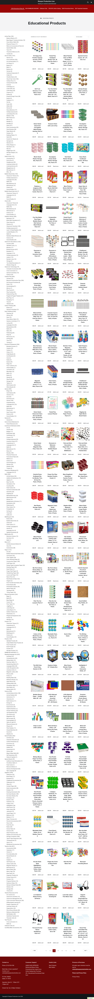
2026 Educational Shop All (17, 8)
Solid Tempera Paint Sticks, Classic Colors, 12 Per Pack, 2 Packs (82, 349)
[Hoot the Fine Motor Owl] (67, 852)
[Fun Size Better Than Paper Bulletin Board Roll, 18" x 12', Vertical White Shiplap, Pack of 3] (67, 79)
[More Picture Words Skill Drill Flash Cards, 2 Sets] (67, 176)
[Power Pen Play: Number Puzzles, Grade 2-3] (52, 465)
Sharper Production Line (46, 1)
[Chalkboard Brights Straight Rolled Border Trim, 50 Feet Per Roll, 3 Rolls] (82, 371)
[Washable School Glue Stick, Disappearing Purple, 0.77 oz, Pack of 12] (67, 591)
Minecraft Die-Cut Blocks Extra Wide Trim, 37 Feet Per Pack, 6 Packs (37, 316)
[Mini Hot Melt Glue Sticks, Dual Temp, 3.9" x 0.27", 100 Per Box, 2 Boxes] (82, 821)
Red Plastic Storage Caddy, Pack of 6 (37, 507)
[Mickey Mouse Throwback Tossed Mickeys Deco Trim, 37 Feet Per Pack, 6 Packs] (82, 303)
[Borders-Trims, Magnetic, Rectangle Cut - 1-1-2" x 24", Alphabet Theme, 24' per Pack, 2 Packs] (67, 336)
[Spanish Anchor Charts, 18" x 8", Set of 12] (82, 46)
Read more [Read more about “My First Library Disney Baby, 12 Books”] (55, 581)
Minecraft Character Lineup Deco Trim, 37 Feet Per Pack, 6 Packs (83, 729)
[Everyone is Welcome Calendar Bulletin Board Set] (52, 433)
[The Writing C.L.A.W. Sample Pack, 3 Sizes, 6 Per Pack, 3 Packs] (82, 624)
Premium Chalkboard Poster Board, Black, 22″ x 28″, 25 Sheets (83, 698)
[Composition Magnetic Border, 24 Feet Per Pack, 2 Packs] (52, 208)
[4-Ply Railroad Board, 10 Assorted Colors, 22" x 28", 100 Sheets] (52, 685)
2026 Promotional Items (68, 8)
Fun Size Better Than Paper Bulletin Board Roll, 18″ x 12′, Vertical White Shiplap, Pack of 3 (67, 94)
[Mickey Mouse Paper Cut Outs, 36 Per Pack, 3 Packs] (37, 747)
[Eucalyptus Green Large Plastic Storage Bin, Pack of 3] (82, 114)
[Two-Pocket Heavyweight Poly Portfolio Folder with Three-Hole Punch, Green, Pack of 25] (82, 747)
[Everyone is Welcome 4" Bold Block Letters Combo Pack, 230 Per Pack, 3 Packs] (82, 208)
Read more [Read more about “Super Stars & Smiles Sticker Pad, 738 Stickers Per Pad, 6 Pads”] (86, 197)
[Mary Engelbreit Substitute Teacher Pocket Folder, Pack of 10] (67, 465)
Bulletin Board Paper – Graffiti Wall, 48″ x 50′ (37, 696)
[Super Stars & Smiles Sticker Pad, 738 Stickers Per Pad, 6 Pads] (82, 176)
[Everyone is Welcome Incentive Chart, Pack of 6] (37, 241)
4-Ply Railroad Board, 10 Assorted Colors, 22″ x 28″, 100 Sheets (52, 698)
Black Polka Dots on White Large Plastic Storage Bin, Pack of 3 (83, 509)
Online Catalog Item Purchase (33, 971)
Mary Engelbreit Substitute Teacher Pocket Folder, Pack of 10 (67, 478)
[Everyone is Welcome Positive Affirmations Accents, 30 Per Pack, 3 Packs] (52, 241)
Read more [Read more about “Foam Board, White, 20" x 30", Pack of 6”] (55, 841)
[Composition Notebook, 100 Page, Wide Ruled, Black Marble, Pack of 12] (67, 782)
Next (86, 950)
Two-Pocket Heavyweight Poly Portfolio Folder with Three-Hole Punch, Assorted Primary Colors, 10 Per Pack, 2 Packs (37, 799)
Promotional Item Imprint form (33, 969)
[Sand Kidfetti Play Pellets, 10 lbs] (82, 591)
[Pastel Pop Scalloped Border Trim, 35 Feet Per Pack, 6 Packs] (52, 46)
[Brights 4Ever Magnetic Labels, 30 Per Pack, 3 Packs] (67, 496)
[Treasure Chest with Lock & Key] (52, 114)
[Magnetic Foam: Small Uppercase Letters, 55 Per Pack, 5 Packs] (52, 496)
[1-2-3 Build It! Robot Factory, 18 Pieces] (37, 885)
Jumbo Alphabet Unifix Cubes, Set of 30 (52, 929)
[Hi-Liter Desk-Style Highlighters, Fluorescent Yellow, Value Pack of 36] (37, 852)
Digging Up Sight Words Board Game (83, 413)
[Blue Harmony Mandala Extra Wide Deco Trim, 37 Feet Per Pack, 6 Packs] (37, 336)
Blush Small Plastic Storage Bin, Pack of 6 (37, 158)
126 (74, 950)
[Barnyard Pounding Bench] (82, 852)
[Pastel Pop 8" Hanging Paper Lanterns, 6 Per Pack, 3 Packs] (67, 208)
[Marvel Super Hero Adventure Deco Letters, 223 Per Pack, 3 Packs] (52, 336)
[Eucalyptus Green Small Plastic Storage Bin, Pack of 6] (52, 147)
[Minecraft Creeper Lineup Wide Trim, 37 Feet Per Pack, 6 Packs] (67, 716)
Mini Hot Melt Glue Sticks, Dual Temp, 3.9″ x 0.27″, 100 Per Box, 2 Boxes (82, 834)
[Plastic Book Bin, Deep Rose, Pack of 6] (82, 465)
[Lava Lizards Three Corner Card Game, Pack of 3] (52, 274)
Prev (34, 950)
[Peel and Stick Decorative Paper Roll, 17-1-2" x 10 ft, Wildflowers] (67, 433)
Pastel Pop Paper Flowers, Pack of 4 (67, 413)
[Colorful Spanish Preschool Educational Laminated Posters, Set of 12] (82, 558)
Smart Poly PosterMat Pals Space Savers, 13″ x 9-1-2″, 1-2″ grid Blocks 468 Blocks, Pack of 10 (83, 933)
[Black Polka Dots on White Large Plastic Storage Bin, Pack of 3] (82, 496)
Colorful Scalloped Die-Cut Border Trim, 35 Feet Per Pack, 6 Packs (68, 127)
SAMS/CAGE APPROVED (32, 965)
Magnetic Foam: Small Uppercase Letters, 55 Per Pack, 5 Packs (52, 509)
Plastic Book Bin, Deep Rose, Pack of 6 (83, 476)
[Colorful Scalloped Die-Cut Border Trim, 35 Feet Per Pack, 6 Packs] (67, 114)
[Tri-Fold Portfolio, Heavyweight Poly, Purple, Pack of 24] (67, 747)
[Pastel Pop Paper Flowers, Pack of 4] (67, 402)
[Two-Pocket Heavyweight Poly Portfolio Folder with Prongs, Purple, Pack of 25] (52, 747)
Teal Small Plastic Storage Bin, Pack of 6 (67, 158)
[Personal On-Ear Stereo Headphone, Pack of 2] (37, 918)
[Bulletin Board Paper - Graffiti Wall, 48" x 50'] (37, 685)
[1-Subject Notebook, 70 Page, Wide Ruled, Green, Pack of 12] (52, 782)
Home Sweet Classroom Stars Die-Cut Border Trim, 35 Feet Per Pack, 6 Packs (37, 415)
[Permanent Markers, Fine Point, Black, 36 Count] (82, 527)
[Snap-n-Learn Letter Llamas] (37, 716)
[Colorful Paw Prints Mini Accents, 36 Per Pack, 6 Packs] (37, 274)
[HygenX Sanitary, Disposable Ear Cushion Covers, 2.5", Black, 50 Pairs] (82, 885)
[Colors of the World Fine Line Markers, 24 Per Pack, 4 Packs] (37, 624)
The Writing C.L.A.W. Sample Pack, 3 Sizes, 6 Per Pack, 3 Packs (83, 637)
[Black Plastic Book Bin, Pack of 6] (37, 527)
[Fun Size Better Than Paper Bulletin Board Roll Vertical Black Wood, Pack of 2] (37, 208)
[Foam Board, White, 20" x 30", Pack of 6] (52, 821)
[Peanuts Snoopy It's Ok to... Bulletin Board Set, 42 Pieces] (67, 274)
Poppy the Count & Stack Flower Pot (53, 863)
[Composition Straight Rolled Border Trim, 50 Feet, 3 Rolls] (67, 371)
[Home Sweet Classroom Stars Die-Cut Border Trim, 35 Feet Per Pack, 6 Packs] (37, 402)
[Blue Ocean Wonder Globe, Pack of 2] (67, 656)
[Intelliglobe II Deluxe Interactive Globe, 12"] (82, 656)
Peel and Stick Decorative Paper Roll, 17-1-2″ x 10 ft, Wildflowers (68, 446)
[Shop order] (82, 36)
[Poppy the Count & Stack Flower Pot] (52, 852)
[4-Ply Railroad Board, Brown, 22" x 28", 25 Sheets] (67, 685)
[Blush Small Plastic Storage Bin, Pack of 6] (37, 147)
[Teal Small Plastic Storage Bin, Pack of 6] (67, 147)
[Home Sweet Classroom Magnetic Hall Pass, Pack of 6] (37, 433)
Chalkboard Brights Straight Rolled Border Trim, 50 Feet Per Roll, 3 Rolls (83, 384)
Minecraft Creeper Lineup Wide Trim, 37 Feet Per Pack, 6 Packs (67, 729)
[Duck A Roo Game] (67, 624)
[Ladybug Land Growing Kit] (52, 885)
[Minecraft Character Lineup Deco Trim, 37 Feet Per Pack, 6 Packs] (82, 716)
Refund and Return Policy (32, 967)
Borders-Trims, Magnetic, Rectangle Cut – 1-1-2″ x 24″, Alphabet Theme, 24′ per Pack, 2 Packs (67, 351)
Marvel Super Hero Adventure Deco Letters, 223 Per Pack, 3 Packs (52, 349)
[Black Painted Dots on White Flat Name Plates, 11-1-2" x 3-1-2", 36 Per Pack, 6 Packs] (67, 46)
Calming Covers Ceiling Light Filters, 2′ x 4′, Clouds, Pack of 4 (52, 540)
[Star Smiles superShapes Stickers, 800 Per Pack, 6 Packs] (67, 527)
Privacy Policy (76, 976)
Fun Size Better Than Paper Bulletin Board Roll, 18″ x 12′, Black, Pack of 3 (52, 92)
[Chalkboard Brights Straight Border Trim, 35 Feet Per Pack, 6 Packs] (82, 241)
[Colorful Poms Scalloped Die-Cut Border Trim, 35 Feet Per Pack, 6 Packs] (37, 465)
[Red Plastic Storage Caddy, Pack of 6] (37, 496)
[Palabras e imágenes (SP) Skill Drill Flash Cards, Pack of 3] (37, 176)
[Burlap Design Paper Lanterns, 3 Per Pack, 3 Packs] (82, 79)
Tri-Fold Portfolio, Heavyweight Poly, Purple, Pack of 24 (68, 760)
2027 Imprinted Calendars (81, 8)
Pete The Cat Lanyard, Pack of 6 (37, 602)
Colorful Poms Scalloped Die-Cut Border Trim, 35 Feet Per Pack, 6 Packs (37, 478)
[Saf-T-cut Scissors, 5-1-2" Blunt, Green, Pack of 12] (37, 79)
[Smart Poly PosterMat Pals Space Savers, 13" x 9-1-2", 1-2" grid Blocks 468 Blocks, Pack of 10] (82, 918)
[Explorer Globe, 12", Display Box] (52, 656)
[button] (90, 997)
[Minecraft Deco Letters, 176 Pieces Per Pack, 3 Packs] (52, 716)
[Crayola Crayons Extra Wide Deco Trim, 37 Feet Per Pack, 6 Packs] (52, 303)
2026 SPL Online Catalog (54, 8)
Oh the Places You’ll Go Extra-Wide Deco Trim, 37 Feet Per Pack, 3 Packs (68, 316)
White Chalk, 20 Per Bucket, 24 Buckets (67, 832)
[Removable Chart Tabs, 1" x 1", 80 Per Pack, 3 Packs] (67, 558)
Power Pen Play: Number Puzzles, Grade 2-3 (53, 476)
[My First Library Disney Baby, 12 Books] (52, 558)
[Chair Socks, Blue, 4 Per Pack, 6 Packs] (52, 371)
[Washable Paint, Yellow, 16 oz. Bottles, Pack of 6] (37, 821)
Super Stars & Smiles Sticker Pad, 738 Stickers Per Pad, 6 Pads (83, 190)
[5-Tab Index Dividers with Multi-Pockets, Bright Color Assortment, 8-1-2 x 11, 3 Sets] (67, 918)
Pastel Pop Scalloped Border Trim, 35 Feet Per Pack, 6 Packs (52, 59)
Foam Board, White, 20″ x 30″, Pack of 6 (52, 832)
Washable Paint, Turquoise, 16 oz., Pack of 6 (52, 635)
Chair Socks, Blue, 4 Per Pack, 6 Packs (52, 382)
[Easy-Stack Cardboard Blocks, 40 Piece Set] (82, 147)
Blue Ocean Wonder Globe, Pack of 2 (67, 667)
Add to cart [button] (40, 69)
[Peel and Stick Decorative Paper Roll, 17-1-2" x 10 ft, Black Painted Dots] (82, 433)
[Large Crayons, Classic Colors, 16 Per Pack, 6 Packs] (82, 782)
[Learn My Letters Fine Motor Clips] (67, 885)
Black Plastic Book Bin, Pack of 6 (37, 538)
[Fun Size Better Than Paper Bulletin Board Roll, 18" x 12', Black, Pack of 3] (52, 79)
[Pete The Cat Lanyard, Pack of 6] (37, 591)
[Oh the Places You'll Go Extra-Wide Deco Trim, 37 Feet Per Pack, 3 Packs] (67, 303)
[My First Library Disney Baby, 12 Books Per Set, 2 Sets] (37, 558)
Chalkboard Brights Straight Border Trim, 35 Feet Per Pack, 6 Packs (83, 254)
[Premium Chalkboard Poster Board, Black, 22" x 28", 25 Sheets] (82, 685)
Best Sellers (52, 967)
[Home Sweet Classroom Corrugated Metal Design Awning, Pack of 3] (37, 114)
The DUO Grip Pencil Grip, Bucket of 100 (37, 667)
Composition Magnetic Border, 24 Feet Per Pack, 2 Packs (52, 221)
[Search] (87, 2)
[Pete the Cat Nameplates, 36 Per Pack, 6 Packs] (52, 591)
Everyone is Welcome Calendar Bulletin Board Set (52, 446)
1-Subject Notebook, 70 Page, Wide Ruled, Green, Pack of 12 (52, 795)
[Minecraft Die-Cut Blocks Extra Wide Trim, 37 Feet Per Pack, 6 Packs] (37, 303)
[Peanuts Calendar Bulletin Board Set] (82, 274)
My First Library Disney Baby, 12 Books (52, 569)
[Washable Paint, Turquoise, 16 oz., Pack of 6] (52, 624)
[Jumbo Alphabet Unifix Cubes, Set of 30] (52, 918)
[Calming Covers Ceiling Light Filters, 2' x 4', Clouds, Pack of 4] (52, 527)
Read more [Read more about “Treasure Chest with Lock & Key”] (55, 137)
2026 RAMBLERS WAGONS (32, 8)
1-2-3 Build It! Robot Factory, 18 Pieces (37, 896)
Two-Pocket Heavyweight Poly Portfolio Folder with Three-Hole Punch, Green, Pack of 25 (83, 762)
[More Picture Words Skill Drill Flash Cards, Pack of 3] (52, 176)
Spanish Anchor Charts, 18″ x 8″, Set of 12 (83, 57)
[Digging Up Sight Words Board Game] (82, 402)
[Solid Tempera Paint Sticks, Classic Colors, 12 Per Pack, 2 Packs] (82, 336)
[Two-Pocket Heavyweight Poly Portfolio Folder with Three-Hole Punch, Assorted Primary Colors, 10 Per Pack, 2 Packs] (37, 782)
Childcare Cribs (43, 8)
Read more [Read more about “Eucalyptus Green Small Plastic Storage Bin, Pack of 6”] (55, 166)
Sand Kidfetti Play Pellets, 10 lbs (82, 602)
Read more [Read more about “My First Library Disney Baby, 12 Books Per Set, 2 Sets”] (40, 581)
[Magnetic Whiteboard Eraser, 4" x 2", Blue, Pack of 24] (37, 371)
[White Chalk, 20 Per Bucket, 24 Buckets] (67, 821)
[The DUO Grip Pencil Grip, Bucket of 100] (37, 656)
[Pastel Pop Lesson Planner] (52, 402)
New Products (52, 965)
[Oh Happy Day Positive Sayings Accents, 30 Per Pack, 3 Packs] (37, 46)
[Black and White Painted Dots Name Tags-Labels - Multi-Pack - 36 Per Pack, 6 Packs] (67, 241)
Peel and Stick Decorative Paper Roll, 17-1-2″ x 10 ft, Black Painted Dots (83, 446)
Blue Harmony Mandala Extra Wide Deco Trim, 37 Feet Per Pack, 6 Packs (37, 349)
